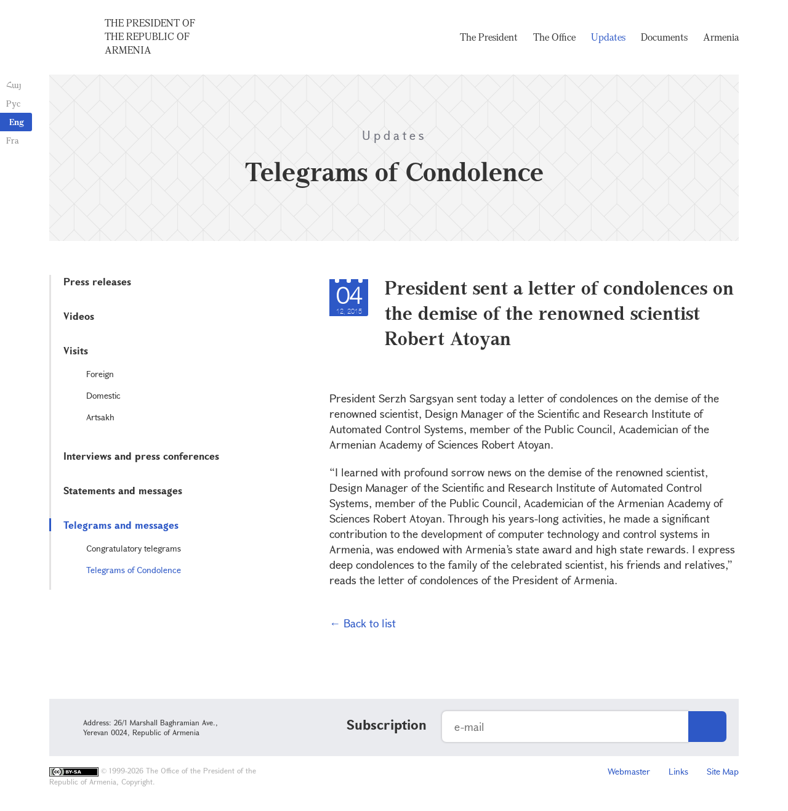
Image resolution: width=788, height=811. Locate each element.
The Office (554, 37)
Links (678, 771)
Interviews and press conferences (141, 455)
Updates (608, 37)
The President (489, 37)
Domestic (103, 395)
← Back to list (362, 623)
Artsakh (100, 417)
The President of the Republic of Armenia (150, 36)
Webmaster (629, 771)
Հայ (14, 85)
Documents (664, 37)
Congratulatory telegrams (133, 548)
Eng (16, 122)
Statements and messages (122, 490)
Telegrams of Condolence (133, 570)
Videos (78, 315)
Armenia (721, 37)
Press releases (97, 281)
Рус (13, 103)
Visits (75, 350)
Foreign (100, 374)
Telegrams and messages (121, 524)
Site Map (723, 771)
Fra (12, 140)
